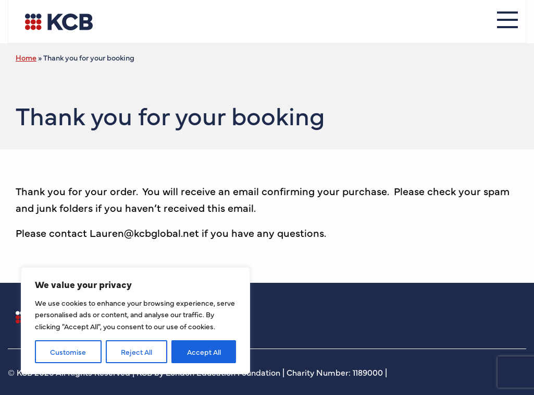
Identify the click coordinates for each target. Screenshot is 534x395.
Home (26, 57)
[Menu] (507, 21)
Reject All (136, 351)
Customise (68, 351)
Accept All (204, 351)
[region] (135, 320)
